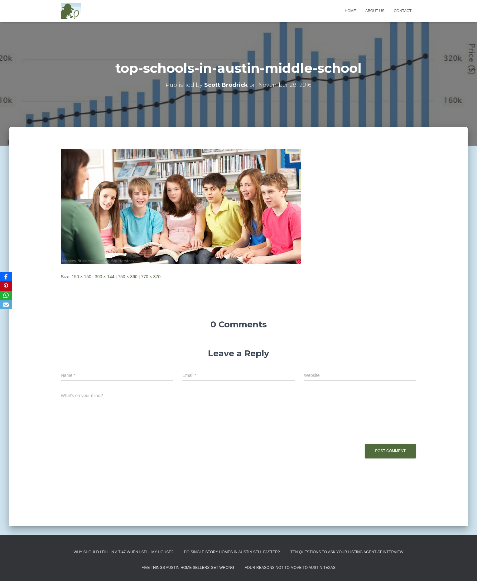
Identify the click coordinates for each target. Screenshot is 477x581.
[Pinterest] (6, 286)
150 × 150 (81, 276)
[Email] (6, 304)
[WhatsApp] (6, 295)
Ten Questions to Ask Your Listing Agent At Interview (346, 552)
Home (350, 11)
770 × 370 (151, 276)
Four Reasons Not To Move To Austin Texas (290, 567)
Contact (403, 11)
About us (374, 11)
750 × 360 (127, 276)
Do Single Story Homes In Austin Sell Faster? (232, 552)
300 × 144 (104, 276)
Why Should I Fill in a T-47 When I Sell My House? (123, 552)
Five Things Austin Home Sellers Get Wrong (188, 567)
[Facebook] (6, 276)
